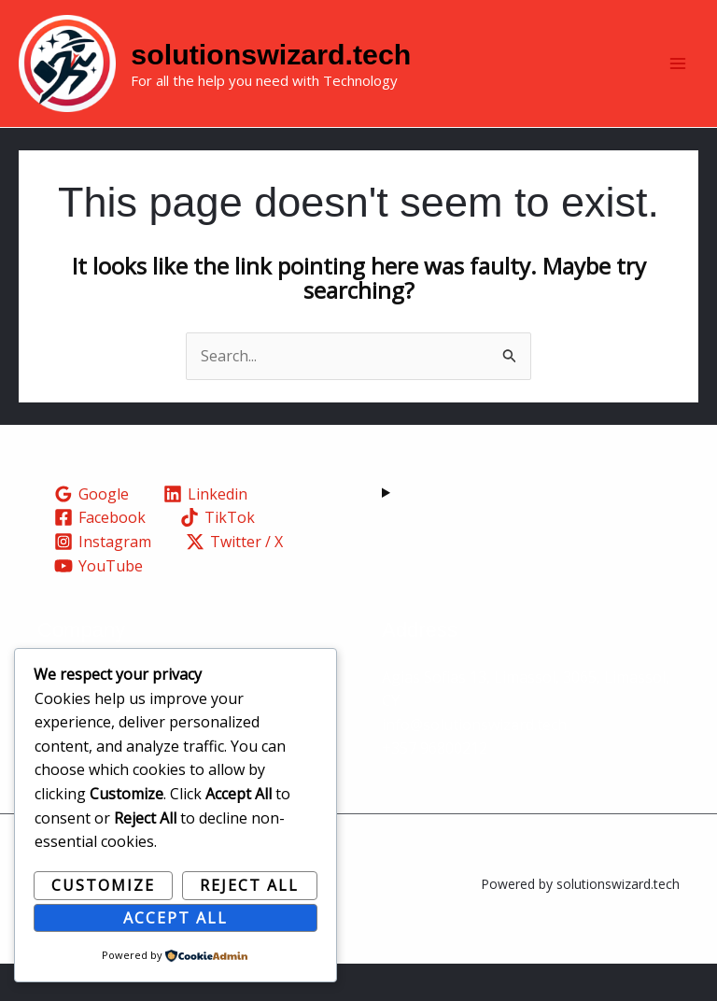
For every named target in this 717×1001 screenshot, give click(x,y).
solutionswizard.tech (329, 71)
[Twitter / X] (234, 579)
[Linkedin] (206, 531)
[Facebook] (100, 554)
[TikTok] (218, 554)
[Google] (92, 531)
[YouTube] (99, 602)
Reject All (249, 885)
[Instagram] (103, 579)
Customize (103, 885)
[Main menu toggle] (677, 82)
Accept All (175, 918)
